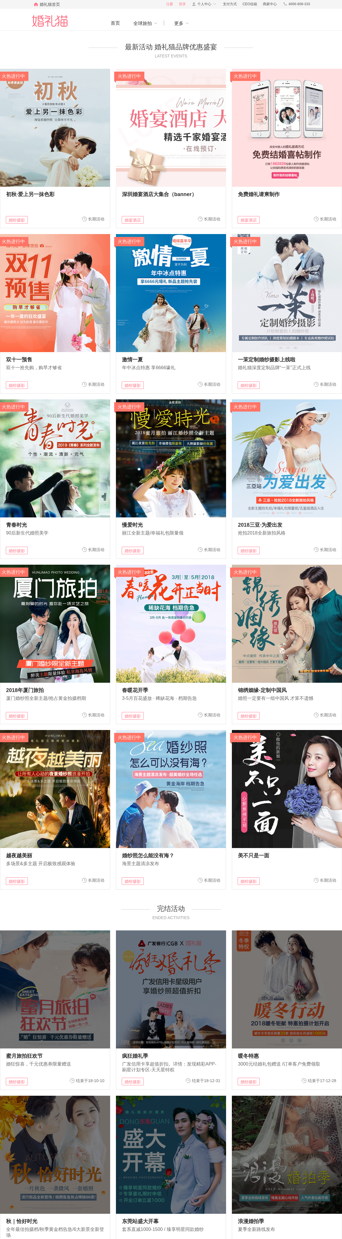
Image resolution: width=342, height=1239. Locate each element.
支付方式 (230, 4)
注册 (169, 4)
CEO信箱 (250, 4)
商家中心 (270, 4)
